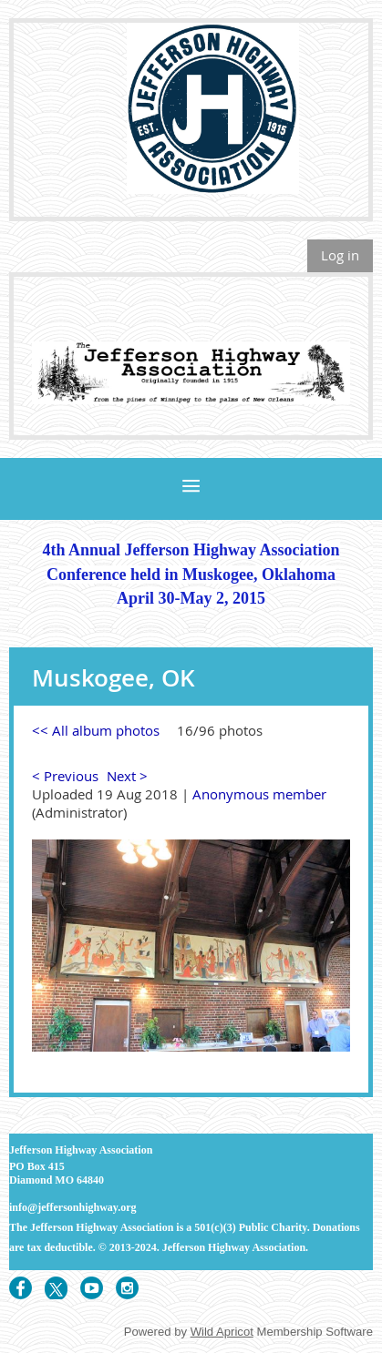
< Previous (65, 776)
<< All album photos (96, 730)
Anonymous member (259, 794)
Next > (127, 776)
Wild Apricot (222, 1331)
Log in (340, 255)
